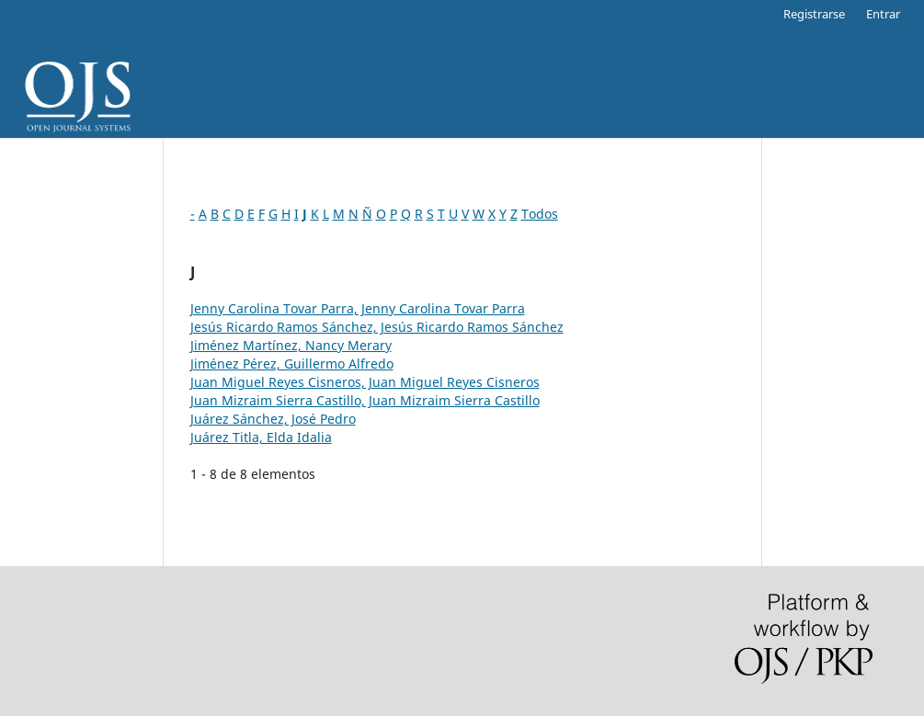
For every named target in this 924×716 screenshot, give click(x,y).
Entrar (883, 14)
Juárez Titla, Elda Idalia (261, 437)
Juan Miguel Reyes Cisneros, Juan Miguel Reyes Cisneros (365, 382)
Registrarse (814, 14)
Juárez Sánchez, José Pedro (273, 418)
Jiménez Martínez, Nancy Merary (291, 345)
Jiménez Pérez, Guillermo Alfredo (292, 363)
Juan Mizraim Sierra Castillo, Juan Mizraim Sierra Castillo (365, 400)
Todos (539, 213)
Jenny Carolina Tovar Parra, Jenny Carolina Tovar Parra (357, 308)
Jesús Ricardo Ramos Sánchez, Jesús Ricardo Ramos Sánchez (377, 326)
